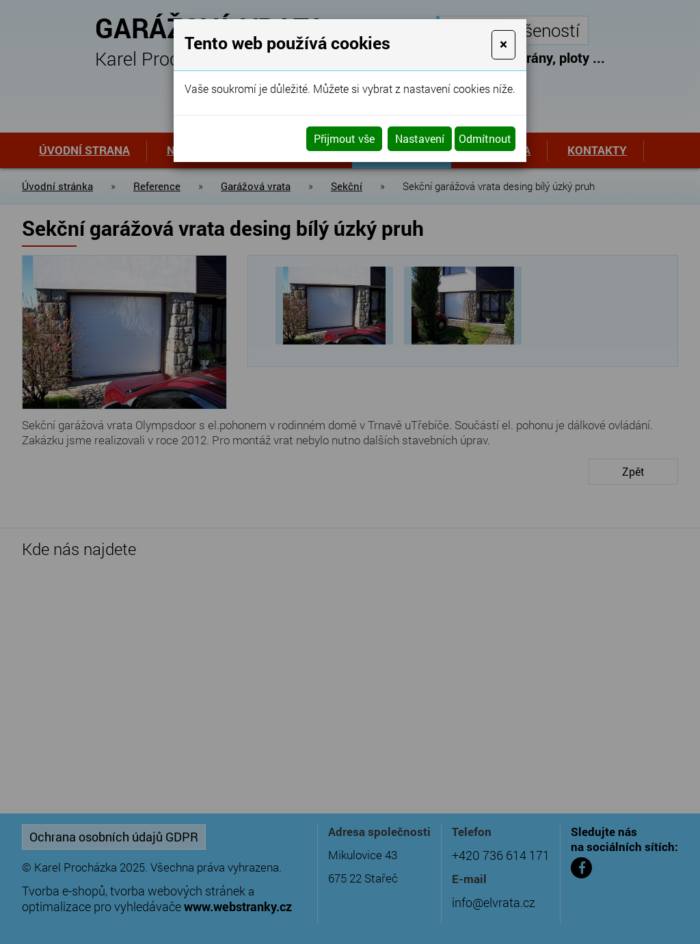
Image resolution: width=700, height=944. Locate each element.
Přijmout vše (344, 138)
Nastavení (419, 138)
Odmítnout (485, 138)
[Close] (503, 44)
